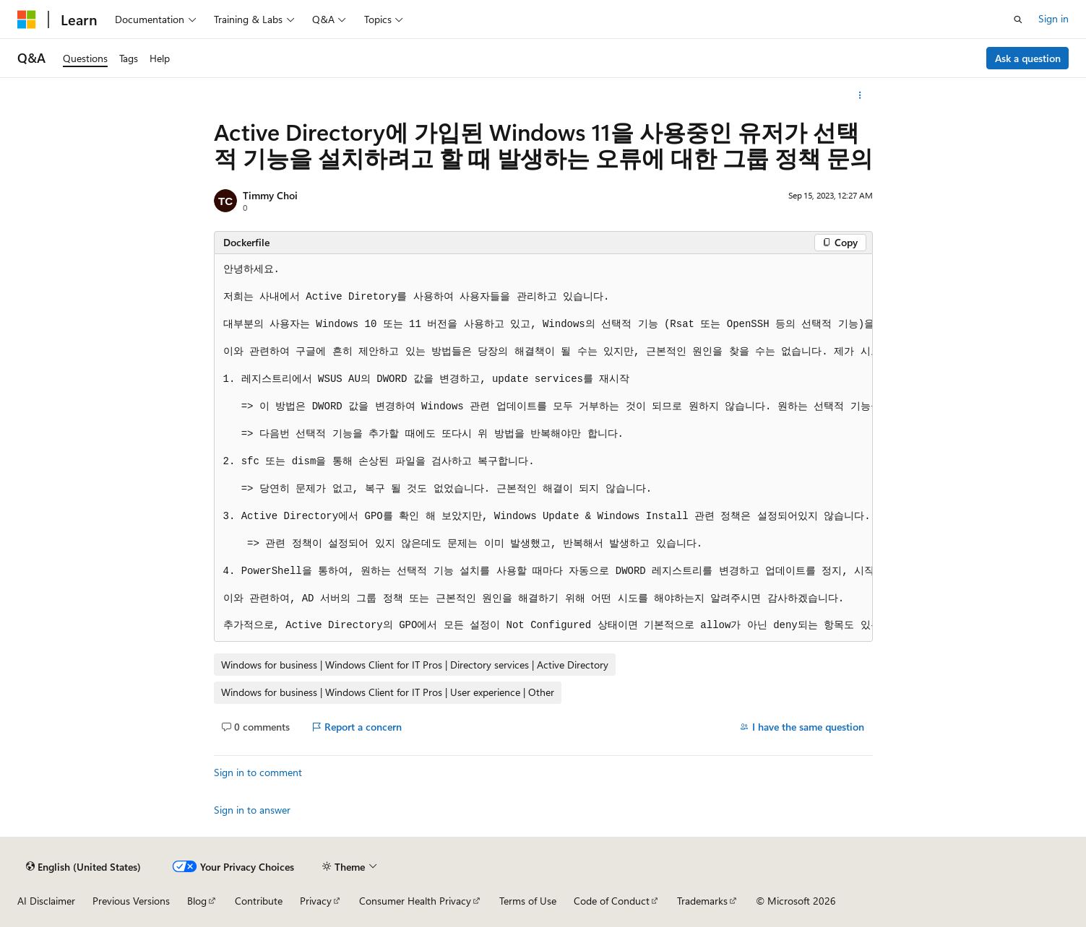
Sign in (1053, 18)
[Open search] (1018, 19)
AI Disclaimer (46, 901)
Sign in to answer (252, 810)
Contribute (259, 901)
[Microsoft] (26, 19)
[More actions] (859, 95)
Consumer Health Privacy (415, 901)
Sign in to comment (258, 772)
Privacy (316, 901)
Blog (197, 901)
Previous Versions (131, 901)
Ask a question (1028, 58)
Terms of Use (527, 901)
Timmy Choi (270, 195)
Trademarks (702, 901)
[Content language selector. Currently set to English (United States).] (83, 866)
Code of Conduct (612, 901)
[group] (543, 448)
